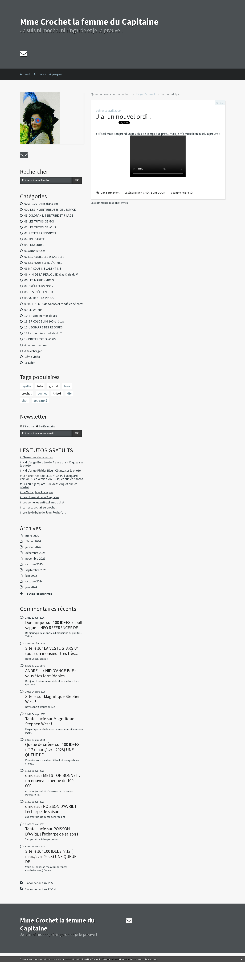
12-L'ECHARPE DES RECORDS (43, 327)
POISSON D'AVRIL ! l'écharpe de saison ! (50, 809)
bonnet (42, 393)
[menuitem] (27, 74)
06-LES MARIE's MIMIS (39, 280)
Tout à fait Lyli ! (170, 94)
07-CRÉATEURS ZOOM (39, 286)
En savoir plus (151, 959)
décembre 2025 (35, 553)
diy (69, 393)
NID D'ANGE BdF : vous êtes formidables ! (50, 673)
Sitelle (30, 648)
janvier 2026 (33, 547)
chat (24, 401)
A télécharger (33, 351)
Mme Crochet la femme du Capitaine (89, 21)
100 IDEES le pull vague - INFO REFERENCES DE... (53, 625)
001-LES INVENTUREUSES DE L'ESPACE (50, 210)
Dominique (35, 622)
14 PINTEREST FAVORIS (40, 339)
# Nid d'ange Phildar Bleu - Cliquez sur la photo (50, 470)
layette (26, 386)
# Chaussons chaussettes (36, 457)
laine (67, 386)
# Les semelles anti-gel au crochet (42, 502)
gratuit (53, 386)
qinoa (30, 775)
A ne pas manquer (35, 345)
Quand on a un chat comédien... (111, 94)
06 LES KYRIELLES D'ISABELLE (44, 257)
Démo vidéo (32, 357)
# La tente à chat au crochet (38, 507)
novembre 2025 (35, 558)
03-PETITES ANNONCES (40, 233)
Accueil (25, 74)
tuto (40, 386)
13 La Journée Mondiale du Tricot (46, 333)
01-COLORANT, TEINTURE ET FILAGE (48, 215)
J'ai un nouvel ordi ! (123, 116)
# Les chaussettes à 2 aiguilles (39, 497)
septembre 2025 (35, 570)
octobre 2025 (34, 564)
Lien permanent (108, 192)
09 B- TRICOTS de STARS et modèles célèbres (54, 304)
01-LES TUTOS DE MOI (39, 221)
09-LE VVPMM (33, 310)
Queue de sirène (39, 744)
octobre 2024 (34, 581)
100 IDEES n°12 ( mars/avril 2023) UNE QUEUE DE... (52, 750)
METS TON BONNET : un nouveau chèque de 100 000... (52, 781)
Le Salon (29, 363)
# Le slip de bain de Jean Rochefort (43, 512)
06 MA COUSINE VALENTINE (42, 269)
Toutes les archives (38, 594)
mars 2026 (32, 536)
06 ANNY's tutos (35, 251)
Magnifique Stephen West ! (53, 699)
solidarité (40, 401)
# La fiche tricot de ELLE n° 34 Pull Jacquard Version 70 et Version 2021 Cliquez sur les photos (51, 477)
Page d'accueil (145, 94)
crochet (27, 393)
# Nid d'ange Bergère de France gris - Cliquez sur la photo (51, 463)
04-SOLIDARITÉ (34, 239)
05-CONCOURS (33, 245)
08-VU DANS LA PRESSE (39, 298)
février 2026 (33, 541)
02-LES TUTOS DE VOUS (40, 227)
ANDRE (31, 670)
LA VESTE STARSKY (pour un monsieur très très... (51, 650)
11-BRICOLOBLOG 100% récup (44, 321)
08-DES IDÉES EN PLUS (39, 292)
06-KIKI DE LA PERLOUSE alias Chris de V (51, 274)
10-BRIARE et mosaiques (40, 316)
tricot (57, 393)
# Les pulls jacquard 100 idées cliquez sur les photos (48, 485)
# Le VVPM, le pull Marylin (36, 492)
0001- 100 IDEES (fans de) (41, 204)
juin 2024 (31, 587)
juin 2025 (31, 576)
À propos (55, 74)
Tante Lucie (35, 718)
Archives (40, 74)
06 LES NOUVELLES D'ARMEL (43, 263)
